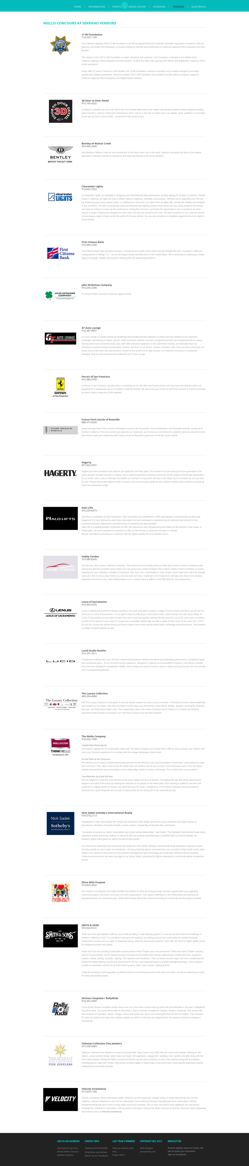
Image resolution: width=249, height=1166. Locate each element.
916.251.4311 (89, 653)
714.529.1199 (92, 36)
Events (117, 6)
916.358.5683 (102, 1045)
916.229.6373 (89, 509)
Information (97, 6)
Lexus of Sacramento (94, 601)
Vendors (178, 6)
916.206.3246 (97, 286)
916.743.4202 (95, 102)
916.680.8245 (90, 558)
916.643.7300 (89, 739)
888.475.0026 (101, 421)
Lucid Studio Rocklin (94, 650)
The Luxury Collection (95, 693)
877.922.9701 (89, 464)
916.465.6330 (89, 604)
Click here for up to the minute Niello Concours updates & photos (68, 1151)
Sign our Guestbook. (177, 1154)
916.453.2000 (100, 1000)
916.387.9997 (91, 329)
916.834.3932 (93, 884)
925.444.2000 (96, 145)
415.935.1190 (94, 1090)
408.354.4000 (89, 696)
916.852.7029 (92, 188)
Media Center (136, 6)
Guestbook (198, 6)
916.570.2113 (107, 814)
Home (77, 6)
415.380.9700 (96, 378)
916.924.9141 (90, 927)
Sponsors (159, 6)
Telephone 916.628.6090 (96, 1148)
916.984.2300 (93, 243)
